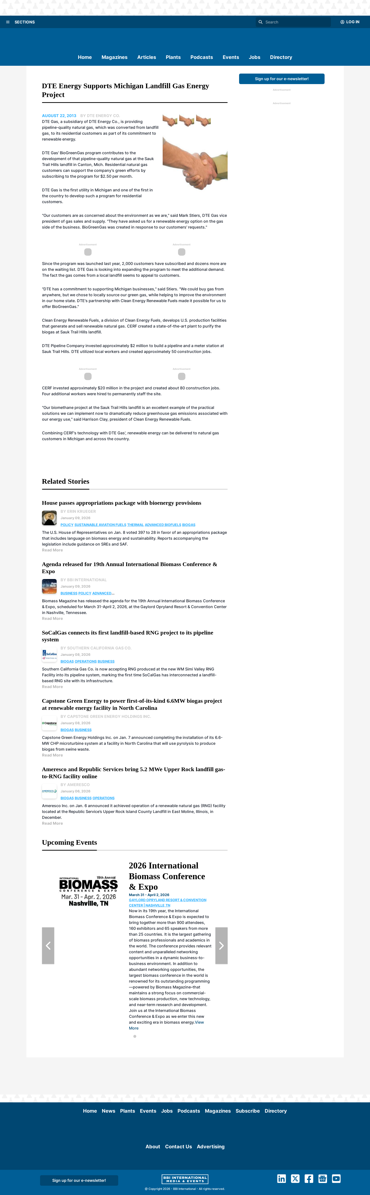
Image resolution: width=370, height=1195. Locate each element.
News (108, 1074)
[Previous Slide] (48, 945)
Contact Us (178, 1183)
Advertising (211, 1183)
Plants (173, 57)
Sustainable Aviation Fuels (100, 525)
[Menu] (8, 22)
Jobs (254, 57)
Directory (281, 57)
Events (231, 57)
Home (85, 57)
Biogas (188, 525)
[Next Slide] (221, 945)
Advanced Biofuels (163, 525)
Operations (86, 661)
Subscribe (248, 1074)
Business (69, 593)
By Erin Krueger (78, 511)
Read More (52, 550)
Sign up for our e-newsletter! (282, 78)
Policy (67, 525)
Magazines (114, 57)
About (153, 1183)
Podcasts (201, 57)
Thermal (135, 525)
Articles (146, 57)
